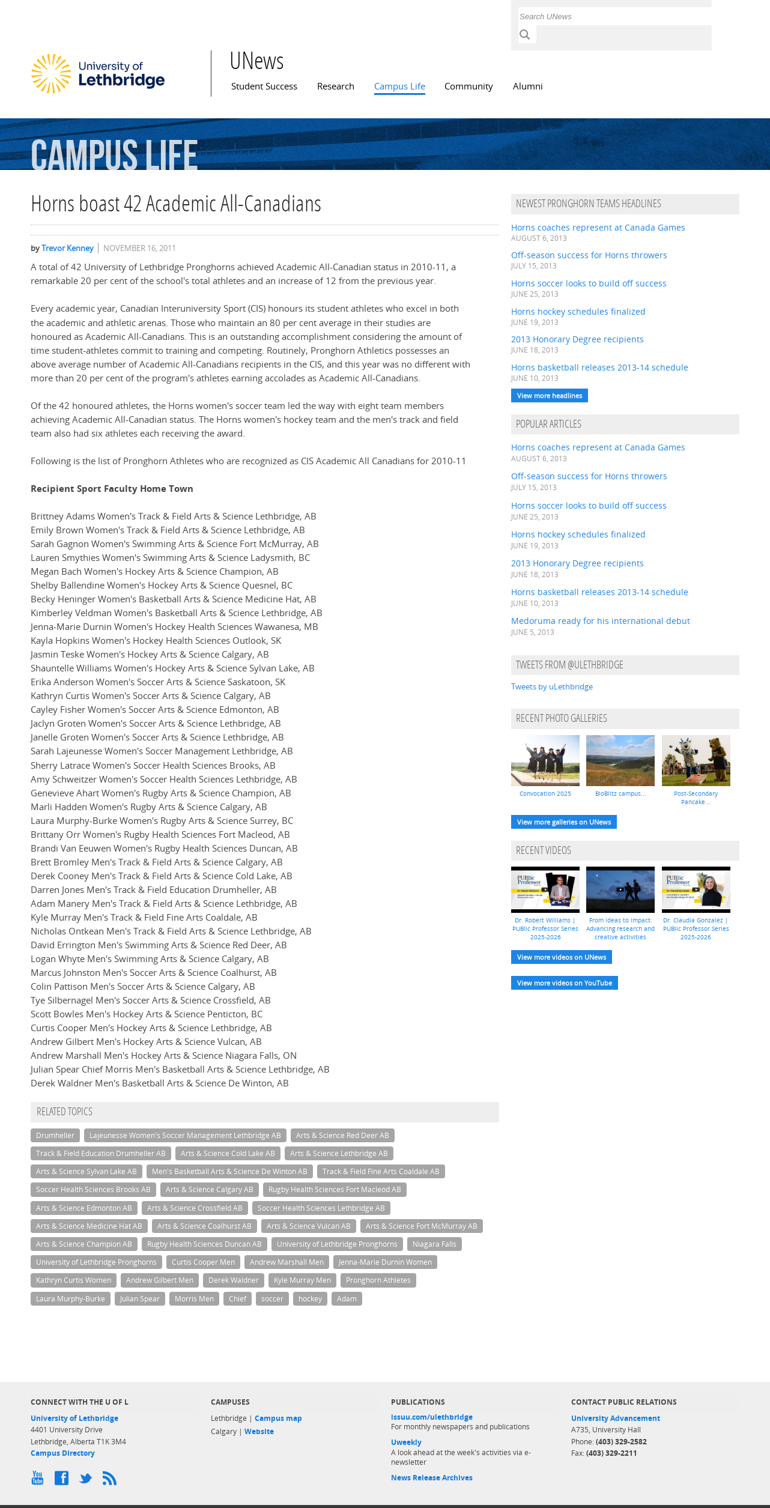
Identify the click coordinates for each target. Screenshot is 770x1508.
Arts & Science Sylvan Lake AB (86, 1171)
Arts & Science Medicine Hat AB (89, 1226)
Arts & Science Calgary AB (209, 1189)
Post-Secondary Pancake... (696, 797)
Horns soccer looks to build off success (589, 283)
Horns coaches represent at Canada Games (598, 227)
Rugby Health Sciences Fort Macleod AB (334, 1189)
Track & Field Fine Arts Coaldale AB (381, 1171)
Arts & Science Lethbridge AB (339, 1153)
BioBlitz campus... (620, 793)
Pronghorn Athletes (378, 1280)
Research (335, 86)
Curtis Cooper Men (203, 1262)
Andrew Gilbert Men (159, 1280)
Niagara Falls (434, 1244)
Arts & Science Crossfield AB (195, 1208)
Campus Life (399, 86)
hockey (310, 1298)
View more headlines (549, 395)
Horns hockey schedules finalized (578, 311)
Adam (347, 1298)
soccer (272, 1298)
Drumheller (55, 1135)
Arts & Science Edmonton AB (84, 1208)
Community (468, 86)
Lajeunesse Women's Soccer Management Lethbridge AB (185, 1135)
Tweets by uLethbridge (552, 686)
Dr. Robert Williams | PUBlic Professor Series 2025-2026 (545, 928)
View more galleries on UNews (564, 821)
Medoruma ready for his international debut (600, 620)
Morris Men (194, 1298)
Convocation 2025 (545, 793)
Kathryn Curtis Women (73, 1280)
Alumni (528, 86)
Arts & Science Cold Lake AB (228, 1153)
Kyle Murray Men (302, 1280)
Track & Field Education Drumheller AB (101, 1153)
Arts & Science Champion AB (84, 1244)
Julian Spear (140, 1298)
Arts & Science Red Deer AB (342, 1135)
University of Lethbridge (74, 1418)
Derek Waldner (233, 1280)
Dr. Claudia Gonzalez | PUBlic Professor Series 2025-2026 (696, 928)
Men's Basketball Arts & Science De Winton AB (230, 1171)
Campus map (278, 1418)
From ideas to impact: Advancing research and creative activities (620, 928)
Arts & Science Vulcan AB (309, 1226)
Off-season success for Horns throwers (589, 255)
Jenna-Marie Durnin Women (385, 1262)
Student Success (264, 86)
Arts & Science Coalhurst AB (204, 1226)
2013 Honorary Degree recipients (577, 339)
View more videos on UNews (561, 956)
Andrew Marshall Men (287, 1262)
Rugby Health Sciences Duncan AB (204, 1244)
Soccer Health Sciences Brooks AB (93, 1189)
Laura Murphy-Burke (70, 1298)
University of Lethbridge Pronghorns (337, 1244)
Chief (237, 1298)
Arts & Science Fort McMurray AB (421, 1226)
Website (259, 1431)
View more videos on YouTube (564, 982)
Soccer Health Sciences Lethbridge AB (321, 1208)
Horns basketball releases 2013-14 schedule (599, 367)
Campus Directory (63, 1453)
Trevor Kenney (67, 248)
